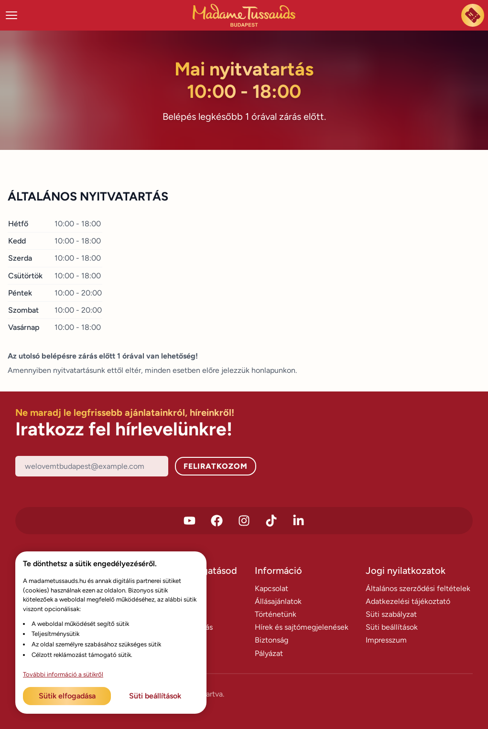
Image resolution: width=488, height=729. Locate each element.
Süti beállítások (392, 627)
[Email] (91, 466)
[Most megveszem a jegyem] (472, 15)
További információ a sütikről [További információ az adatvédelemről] (63, 674)
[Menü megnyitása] (11, 15)
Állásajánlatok (278, 601)
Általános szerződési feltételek (418, 588)
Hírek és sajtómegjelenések (301, 627)
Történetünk (275, 614)
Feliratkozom (216, 466)
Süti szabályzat (391, 614)
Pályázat (269, 653)
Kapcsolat (271, 588)
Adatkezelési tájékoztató (408, 601)
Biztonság (271, 639)
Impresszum (386, 639)
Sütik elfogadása (67, 695)
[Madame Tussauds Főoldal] (244, 15)
